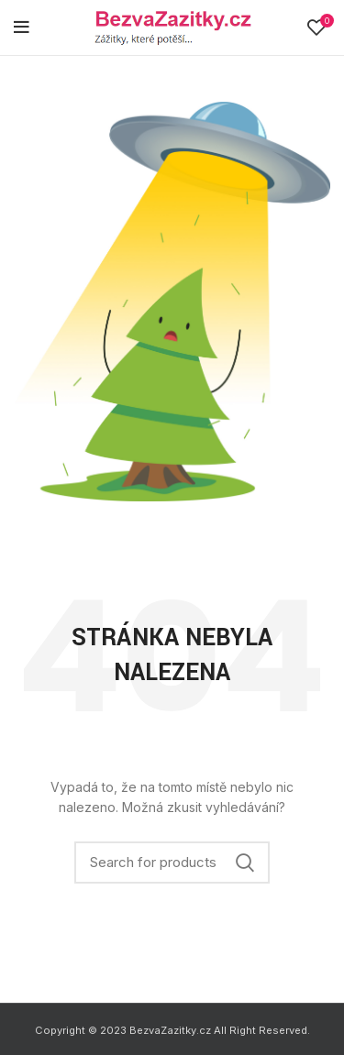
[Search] (172, 862)
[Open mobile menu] (22, 27)
